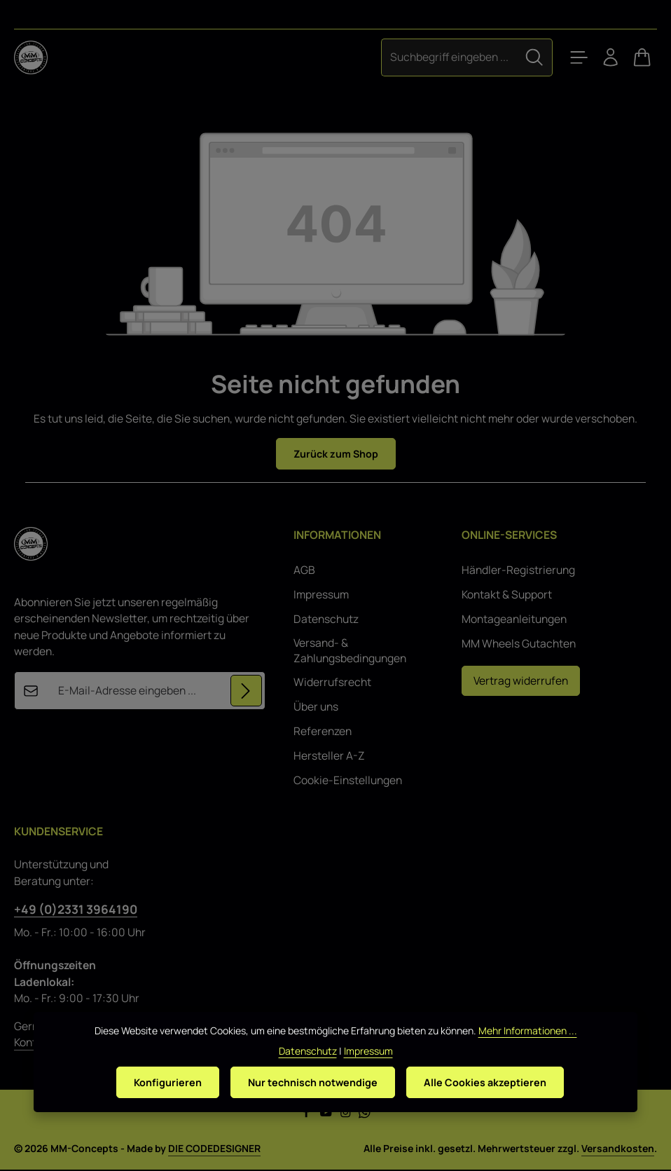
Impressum (321, 596)
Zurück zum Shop (336, 454)
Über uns (315, 708)
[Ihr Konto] (604, 57)
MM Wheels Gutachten (519, 645)
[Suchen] (520, 57)
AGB (304, 571)
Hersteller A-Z (329, 757)
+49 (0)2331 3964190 (75, 911)
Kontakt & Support (507, 596)
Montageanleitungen (514, 620)
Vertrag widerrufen (520, 682)
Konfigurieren (159, 1108)
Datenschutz (326, 620)
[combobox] (434, 57)
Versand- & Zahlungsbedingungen (349, 652)
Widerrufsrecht (332, 683)
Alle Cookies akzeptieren (493, 1108)
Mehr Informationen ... (527, 1056)
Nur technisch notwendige (312, 1108)
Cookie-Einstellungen (347, 781)
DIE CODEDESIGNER (214, 1149)
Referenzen (322, 732)
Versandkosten (617, 1149)
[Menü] (567, 57)
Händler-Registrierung (518, 571)
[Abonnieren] (245, 692)
